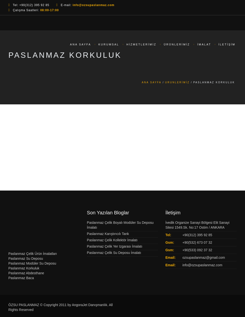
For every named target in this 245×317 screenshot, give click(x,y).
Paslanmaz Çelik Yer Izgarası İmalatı (114, 246)
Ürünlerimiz (177, 44)
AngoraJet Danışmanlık (89, 305)
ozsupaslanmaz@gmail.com (203, 257)
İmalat (204, 44)
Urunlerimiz (177, 82)
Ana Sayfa (80, 44)
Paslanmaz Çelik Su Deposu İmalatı (114, 253)
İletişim (227, 44)
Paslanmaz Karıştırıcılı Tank (108, 234)
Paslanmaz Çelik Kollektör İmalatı (112, 240)
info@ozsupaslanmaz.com (202, 265)
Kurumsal (108, 44)
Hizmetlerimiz (141, 44)
